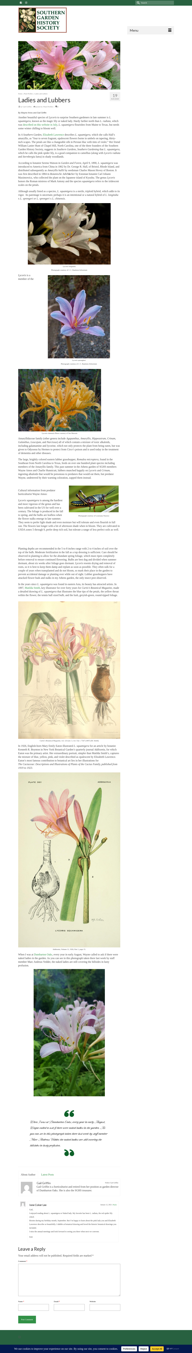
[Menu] (150, 30)
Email (57, 1301)
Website (93, 1301)
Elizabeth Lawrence (53, 134)
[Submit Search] (137, 3)
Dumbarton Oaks (43, 954)
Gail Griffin (27, 107)
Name (21, 1301)
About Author (28, 1174)
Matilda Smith (32, 587)
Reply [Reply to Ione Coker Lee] (115, 1205)
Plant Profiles (48, 107)
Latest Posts (47, 1174)
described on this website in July (40, 124)
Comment (22, 1261)
